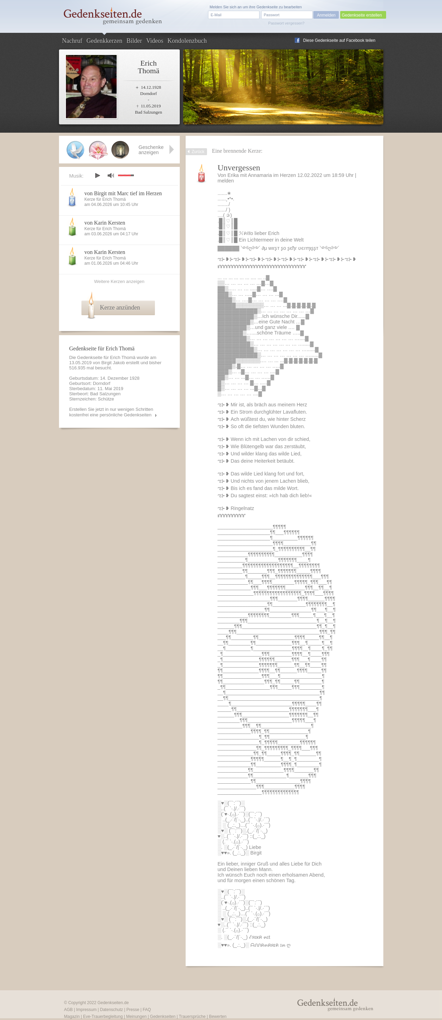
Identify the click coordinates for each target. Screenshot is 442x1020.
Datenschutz (111, 1009)
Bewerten (218, 1016)
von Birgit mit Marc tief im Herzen (123, 193)
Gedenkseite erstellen (362, 15)
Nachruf (72, 40)
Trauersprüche (192, 1016)
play (97, 175)
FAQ (147, 1009)
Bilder (134, 40)
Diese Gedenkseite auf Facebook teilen (339, 40)
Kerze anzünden (120, 307)
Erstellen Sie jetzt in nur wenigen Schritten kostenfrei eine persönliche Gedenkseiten (111, 412)
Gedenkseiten (163, 1016)
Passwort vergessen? (286, 23)
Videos (154, 40)
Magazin (72, 1016)
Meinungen (136, 1016)
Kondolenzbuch (187, 40)
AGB (68, 1009)
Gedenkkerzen (104, 40)
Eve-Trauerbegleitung (103, 1016)
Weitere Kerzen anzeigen (119, 281)
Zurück (198, 151)
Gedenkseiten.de (113, 1002)
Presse (132, 1009)
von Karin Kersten (105, 223)
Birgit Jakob (113, 362)
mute (111, 175)
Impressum (86, 1009)
